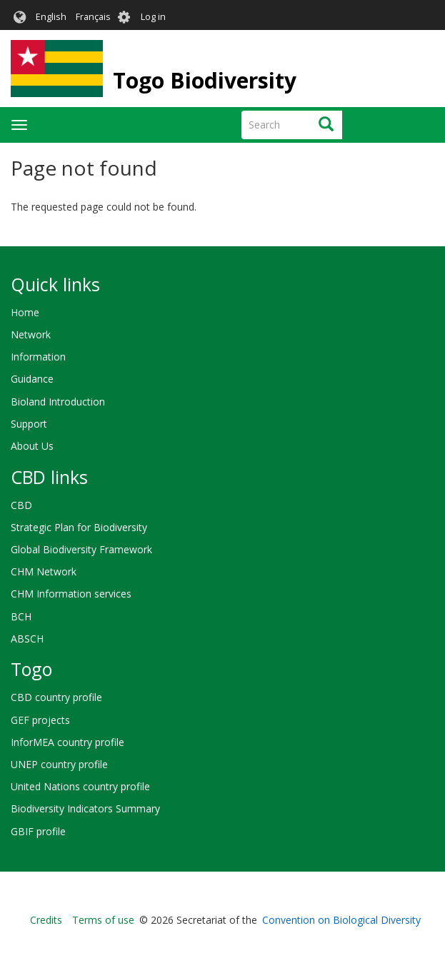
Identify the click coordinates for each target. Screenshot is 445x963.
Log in (153, 17)
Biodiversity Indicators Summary (85, 808)
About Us (32, 446)
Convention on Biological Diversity (341, 920)
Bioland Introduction (58, 401)
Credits (46, 920)
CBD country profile (56, 697)
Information (38, 356)
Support (29, 423)
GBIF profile (38, 831)
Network (31, 334)
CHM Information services (71, 593)
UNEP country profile (59, 764)
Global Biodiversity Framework (81, 549)
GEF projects (40, 720)
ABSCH (27, 638)
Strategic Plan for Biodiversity (79, 527)
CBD (21, 505)
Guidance (32, 378)
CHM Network (43, 571)
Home (25, 312)
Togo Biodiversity (204, 80)
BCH (21, 616)
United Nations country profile (80, 786)
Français (93, 17)
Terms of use (103, 920)
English (51, 17)
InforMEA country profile (67, 742)
